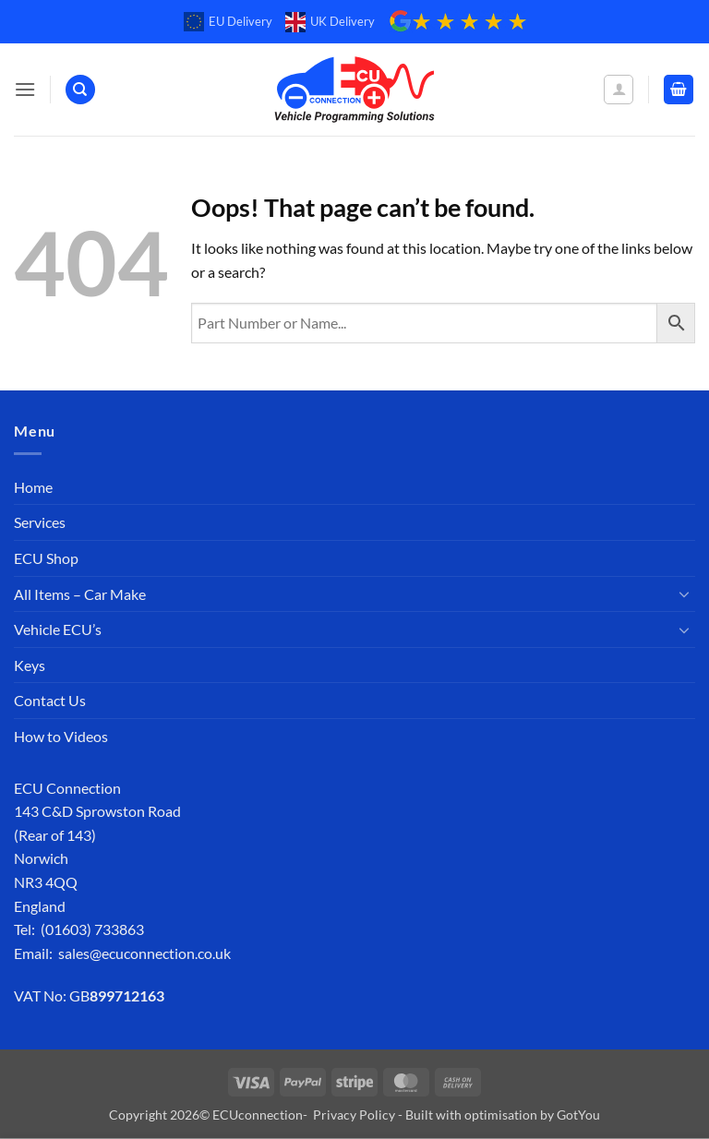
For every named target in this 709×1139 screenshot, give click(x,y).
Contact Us (50, 700)
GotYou (578, 1114)
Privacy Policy (354, 1114)
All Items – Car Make (80, 594)
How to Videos (61, 736)
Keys (29, 665)
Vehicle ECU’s (58, 629)
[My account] (618, 89)
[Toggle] (684, 593)
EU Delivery (228, 22)
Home (33, 487)
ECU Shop (46, 558)
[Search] (80, 90)
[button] (25, 89)
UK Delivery (330, 22)
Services (40, 522)
